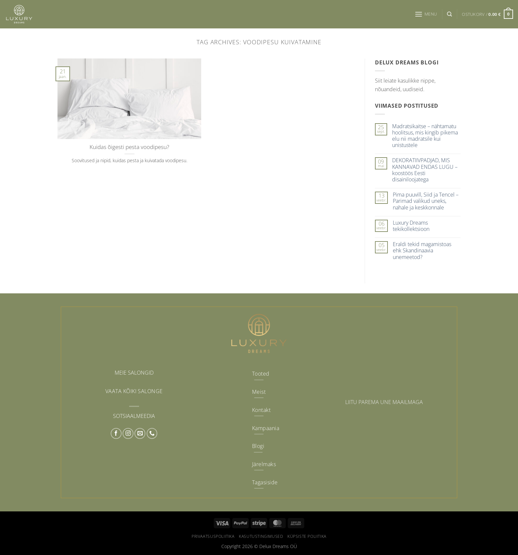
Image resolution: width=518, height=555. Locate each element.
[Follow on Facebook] (116, 433)
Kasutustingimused (261, 536)
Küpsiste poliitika (306, 536)
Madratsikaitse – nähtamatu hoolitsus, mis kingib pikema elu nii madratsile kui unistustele (425, 136)
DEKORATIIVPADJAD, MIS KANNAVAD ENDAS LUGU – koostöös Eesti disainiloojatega (425, 170)
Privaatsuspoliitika (213, 536)
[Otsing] (449, 14)
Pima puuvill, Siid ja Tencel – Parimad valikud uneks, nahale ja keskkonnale (426, 201)
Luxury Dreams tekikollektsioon (411, 226)
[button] (426, 14)
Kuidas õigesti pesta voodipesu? (129, 147)
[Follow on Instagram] (128, 433)
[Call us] (152, 433)
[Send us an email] (139, 433)
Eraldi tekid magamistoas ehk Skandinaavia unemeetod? (422, 250)
